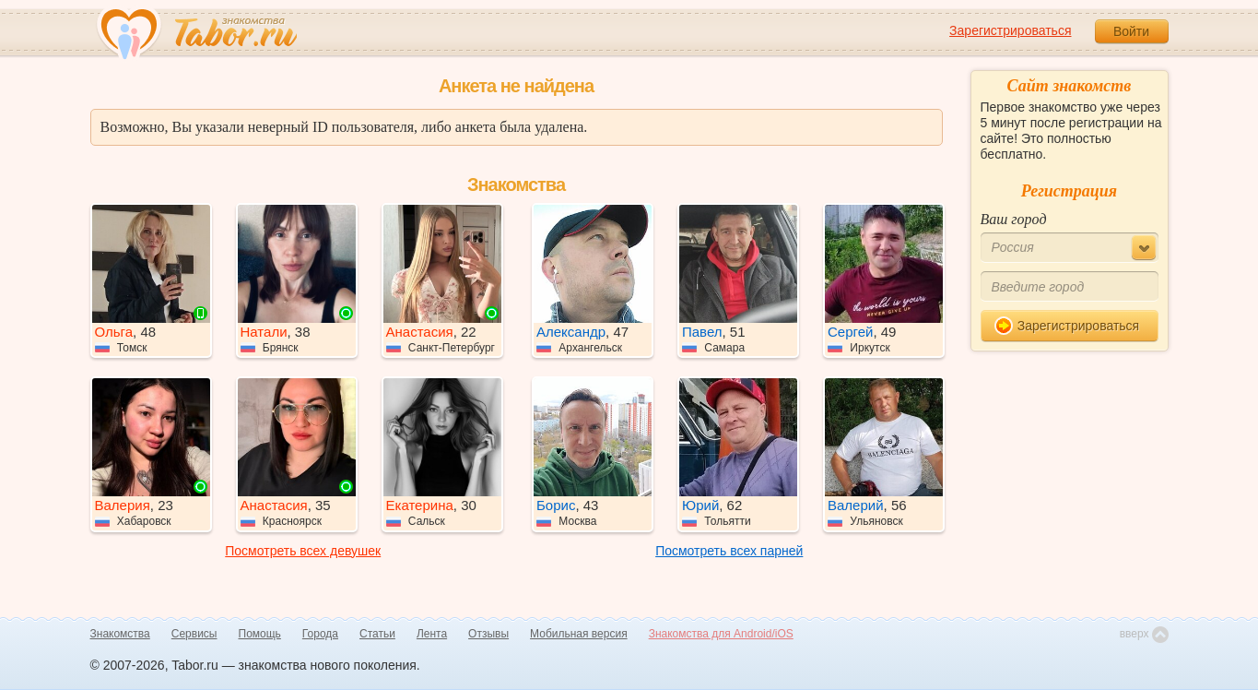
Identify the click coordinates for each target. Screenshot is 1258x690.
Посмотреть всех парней (729, 550)
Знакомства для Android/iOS (721, 633)
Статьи (377, 633)
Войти (1131, 31)
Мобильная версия (579, 633)
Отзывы (488, 633)
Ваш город (1014, 219)
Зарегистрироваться (1010, 30)
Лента (432, 633)
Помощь (260, 633)
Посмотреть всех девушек (303, 550)
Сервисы (194, 633)
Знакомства (120, 633)
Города (320, 633)
